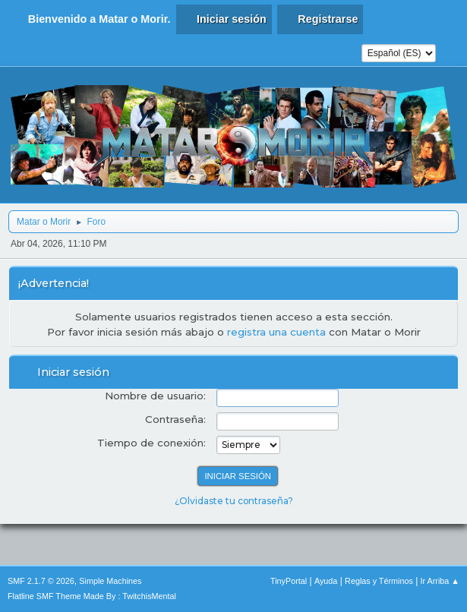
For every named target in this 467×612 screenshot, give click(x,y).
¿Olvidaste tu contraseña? (234, 500)
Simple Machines (110, 580)
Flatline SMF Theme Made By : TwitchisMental (92, 596)
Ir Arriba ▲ (440, 580)
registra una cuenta (276, 332)
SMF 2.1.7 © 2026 (41, 580)
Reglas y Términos (379, 580)
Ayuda (325, 580)
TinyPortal (288, 580)
